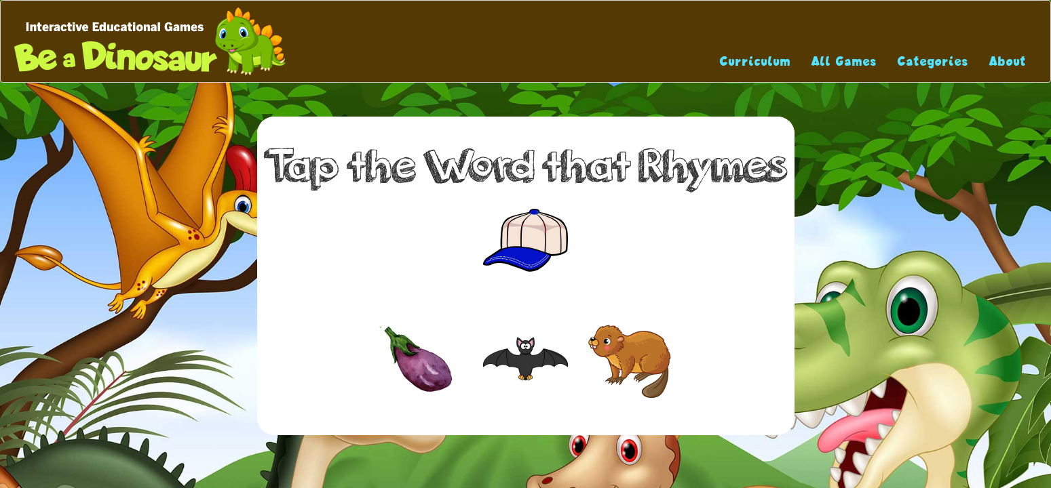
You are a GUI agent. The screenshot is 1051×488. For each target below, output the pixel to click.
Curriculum (755, 61)
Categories (933, 61)
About (1008, 61)
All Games (844, 61)
